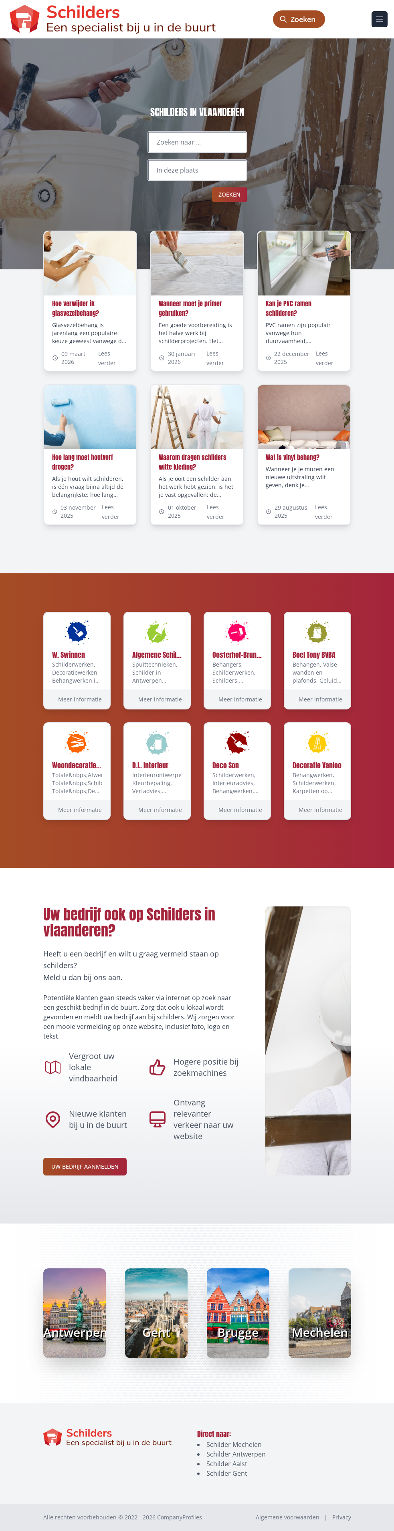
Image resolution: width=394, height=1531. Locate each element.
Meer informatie (80, 699)
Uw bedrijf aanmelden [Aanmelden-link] (85, 1166)
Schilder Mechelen (234, 1444)
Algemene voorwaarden (287, 1517)
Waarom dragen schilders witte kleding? (192, 462)
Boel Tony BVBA (314, 654)
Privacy (341, 1517)
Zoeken (229, 194)
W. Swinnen (68, 654)
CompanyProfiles (179, 1517)
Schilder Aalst (226, 1463)
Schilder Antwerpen (236, 1454)
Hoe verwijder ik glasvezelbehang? (75, 308)
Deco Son (225, 765)
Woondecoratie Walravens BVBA (98, 765)
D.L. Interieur (150, 765)
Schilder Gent (226, 1473)
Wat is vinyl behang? (292, 457)
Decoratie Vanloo (317, 765)
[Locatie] (197, 170)
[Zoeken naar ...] (197, 142)
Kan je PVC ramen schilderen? (288, 308)
